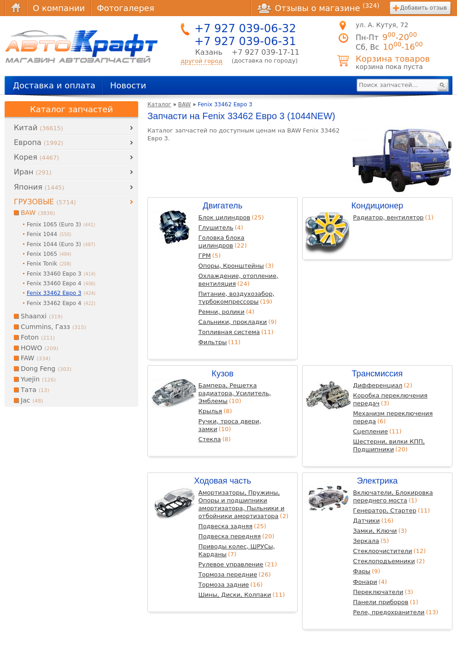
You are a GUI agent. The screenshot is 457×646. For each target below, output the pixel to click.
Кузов (222, 373)
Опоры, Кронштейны (231, 265)
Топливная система (229, 332)
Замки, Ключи (375, 530)
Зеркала (366, 540)
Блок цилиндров (225, 217)
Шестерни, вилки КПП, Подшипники (389, 445)
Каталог (159, 104)
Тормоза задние (224, 584)
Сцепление (370, 431)
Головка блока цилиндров (222, 241)
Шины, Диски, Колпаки (235, 594)
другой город (202, 61)
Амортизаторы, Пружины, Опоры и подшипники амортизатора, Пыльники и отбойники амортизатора (242, 504)
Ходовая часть (222, 480)
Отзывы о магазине (318, 8)
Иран (33, 171)
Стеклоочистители (382, 551)
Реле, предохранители (388, 612)
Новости (128, 85)
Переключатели (378, 591)
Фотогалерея (125, 8)
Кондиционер (377, 205)
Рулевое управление (231, 564)
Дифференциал (377, 385)
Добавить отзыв (423, 8)
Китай (38, 127)
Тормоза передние (228, 574)
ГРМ (205, 255)
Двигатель (222, 205)
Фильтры (213, 342)
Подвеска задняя (225, 526)
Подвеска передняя (230, 536)
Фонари (365, 581)
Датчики (366, 520)
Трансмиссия (377, 373)
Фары (361, 571)
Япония (39, 187)
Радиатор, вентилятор (388, 217)
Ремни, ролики (222, 311)
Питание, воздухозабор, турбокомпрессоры (237, 297)
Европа (38, 142)
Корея (36, 157)
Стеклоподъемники (384, 561)
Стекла (210, 439)
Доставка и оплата (54, 85)
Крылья (211, 411)
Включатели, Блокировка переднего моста (393, 496)
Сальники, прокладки (233, 321)
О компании (59, 8)
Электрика (377, 480)
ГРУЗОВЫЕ (45, 201)
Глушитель (216, 227)
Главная (15, 8)
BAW (184, 104)
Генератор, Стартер (384, 510)
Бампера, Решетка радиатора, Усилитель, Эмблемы (235, 393)
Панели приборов (380, 602)
